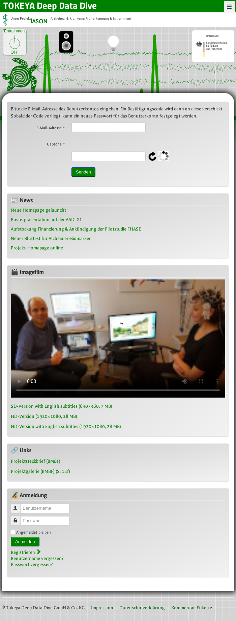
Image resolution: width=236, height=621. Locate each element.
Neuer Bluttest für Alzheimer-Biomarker (51, 238)
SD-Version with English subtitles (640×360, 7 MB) (61, 406)
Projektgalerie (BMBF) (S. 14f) (40, 471)
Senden (83, 171)
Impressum (102, 607)
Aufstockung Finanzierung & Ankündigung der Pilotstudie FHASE (76, 229)
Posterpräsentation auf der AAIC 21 (46, 219)
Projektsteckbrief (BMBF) (35, 461)
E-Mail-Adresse (50, 128)
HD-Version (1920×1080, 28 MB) (44, 416)
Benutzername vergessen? (37, 558)
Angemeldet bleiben (33, 532)
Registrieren (26, 552)
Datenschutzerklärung (142, 607)
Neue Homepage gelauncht (38, 210)
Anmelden (25, 541)
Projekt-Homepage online (37, 247)
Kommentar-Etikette (191, 607)
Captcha (56, 144)
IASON (38, 22)
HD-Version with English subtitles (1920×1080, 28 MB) (66, 426)
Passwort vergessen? (32, 564)
